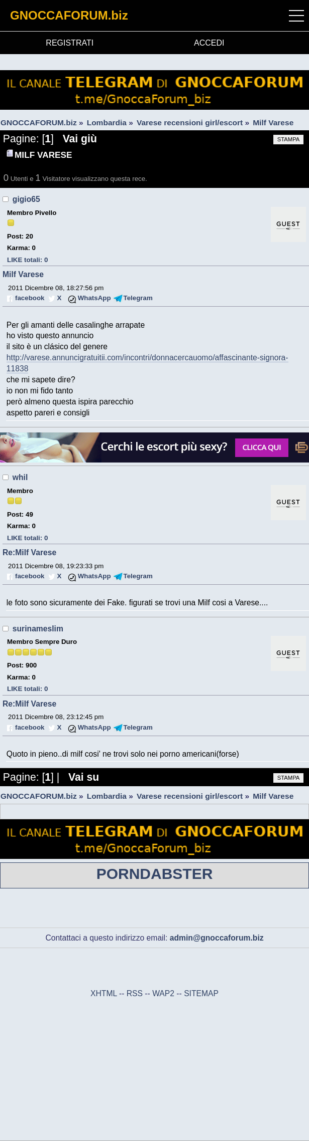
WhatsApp (94, 298)
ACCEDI (209, 43)
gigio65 (26, 199)
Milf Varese (23, 274)
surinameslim (38, 628)
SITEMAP (201, 993)
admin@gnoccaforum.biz (217, 938)
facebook (29, 298)
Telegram (138, 298)
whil (20, 477)
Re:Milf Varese (29, 552)
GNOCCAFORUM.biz (69, 15)
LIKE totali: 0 (27, 260)
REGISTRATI (69, 43)
